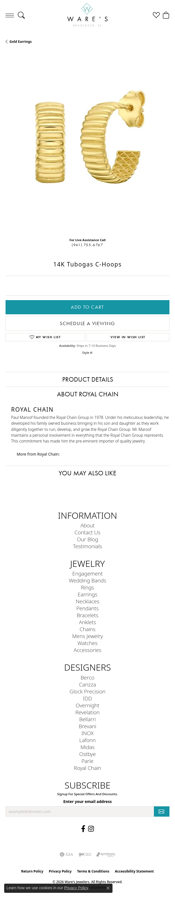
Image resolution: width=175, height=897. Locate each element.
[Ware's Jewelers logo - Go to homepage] (87, 15)
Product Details (87, 379)
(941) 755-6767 (87, 245)
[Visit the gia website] (66, 854)
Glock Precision (87, 691)
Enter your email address (87, 801)
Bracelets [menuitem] (87, 615)
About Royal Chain (87, 394)
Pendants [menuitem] (87, 608)
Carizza (87, 684)
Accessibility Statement (134, 871)
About (87, 525)
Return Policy (32, 871)
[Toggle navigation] (10, 15)
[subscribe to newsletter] (161, 811)
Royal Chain (87, 768)
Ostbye (87, 754)
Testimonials (87, 546)
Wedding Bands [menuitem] (87, 580)
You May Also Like (87, 473)
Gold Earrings (20, 41)
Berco (87, 677)
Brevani (87, 726)
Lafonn (87, 740)
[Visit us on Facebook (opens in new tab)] (83, 829)
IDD (87, 698)
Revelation (87, 712)
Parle (87, 761)
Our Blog (87, 539)
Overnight (87, 705)
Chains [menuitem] (87, 629)
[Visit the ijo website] (85, 854)
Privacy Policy (60, 871)
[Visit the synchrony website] (106, 854)
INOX (87, 733)
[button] (21, 15)
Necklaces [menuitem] (87, 601)
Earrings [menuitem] (88, 594)
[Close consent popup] (108, 888)
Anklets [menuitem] (87, 622)
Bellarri (87, 719)
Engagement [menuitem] (87, 573)
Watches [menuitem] (88, 643)
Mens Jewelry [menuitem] (87, 636)
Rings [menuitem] (87, 587)
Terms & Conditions (93, 871)
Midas (88, 747)
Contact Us (87, 532)
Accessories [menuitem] (87, 650)
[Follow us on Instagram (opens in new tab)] (91, 829)
